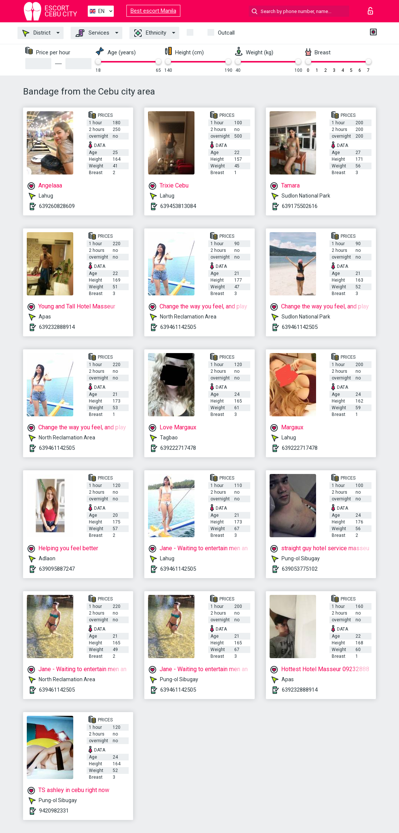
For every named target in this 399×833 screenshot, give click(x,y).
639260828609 (57, 206)
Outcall (226, 32)
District (36, 33)
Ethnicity (150, 33)
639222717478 (178, 448)
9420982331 (54, 810)
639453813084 (178, 206)
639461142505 (178, 327)
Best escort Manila (153, 10)
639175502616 (300, 206)
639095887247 (57, 569)
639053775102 (300, 569)
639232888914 (57, 327)
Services (92, 33)
